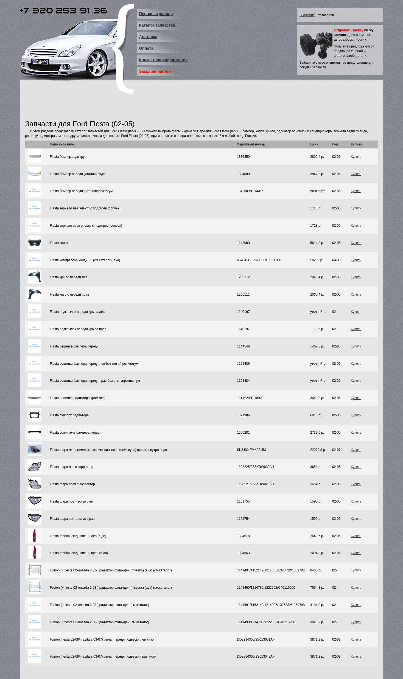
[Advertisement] (125, 105)
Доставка (148, 37)
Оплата (146, 48)
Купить (356, 157)
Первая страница (156, 14)
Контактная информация (163, 60)
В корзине (307, 15)
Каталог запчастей (157, 25)
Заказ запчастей (155, 71)
